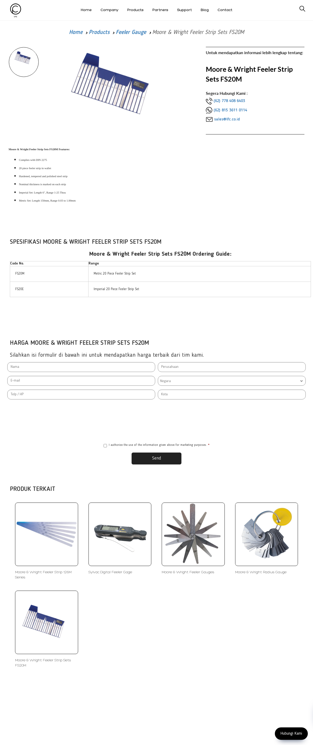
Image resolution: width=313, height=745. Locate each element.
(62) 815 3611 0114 (230, 110)
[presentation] (156, 421)
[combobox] (232, 381)
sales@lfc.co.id (227, 119)
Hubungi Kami (291, 734)
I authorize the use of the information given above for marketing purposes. (156, 445)
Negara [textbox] (165, 381)
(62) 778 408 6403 (229, 101)
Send (156, 458)
